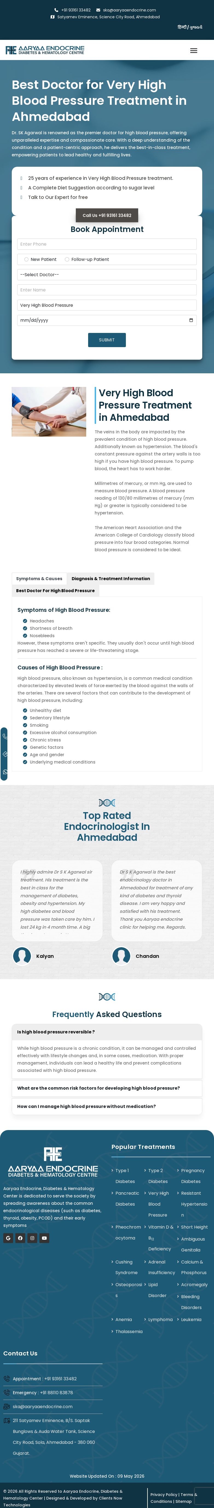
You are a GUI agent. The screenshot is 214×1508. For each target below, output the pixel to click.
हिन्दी (182, 27)
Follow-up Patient (90, 260)
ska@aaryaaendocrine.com (43, 1401)
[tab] (39, 576)
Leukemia (191, 1314)
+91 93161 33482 (60, 1373)
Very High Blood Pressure (158, 1201)
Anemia (123, 1314)
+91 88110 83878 (56, 1387)
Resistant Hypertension (194, 1201)
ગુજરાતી (196, 27)
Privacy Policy (164, 1488)
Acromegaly (194, 1280)
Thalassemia (129, 1326)
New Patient (44, 260)
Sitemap (183, 1495)
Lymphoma (160, 1314)
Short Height (194, 1223)
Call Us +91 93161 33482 (107, 216)
